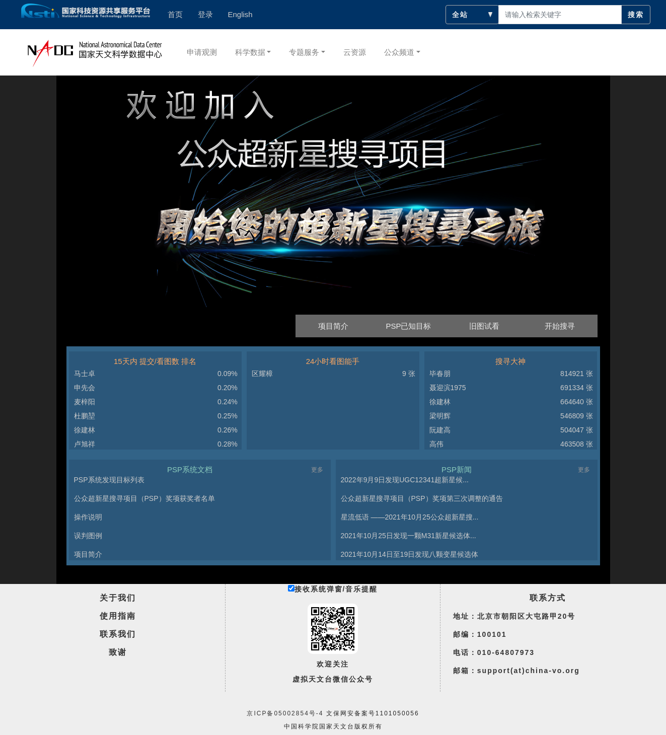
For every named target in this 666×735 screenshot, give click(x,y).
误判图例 (88, 536)
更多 (317, 469)
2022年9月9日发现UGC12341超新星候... (405, 480)
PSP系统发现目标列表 (109, 480)
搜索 (636, 15)
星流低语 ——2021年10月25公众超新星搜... (410, 517)
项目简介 (88, 554)
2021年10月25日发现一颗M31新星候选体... (408, 536)
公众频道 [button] (399, 52)
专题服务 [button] (304, 52)
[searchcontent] (560, 14)
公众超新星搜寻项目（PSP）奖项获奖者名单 (144, 498)
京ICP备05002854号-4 (285, 713)
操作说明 (88, 517)
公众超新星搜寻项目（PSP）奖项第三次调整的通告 (422, 498)
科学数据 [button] (250, 52)
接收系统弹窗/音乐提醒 (333, 589)
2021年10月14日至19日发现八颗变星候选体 (410, 554)
